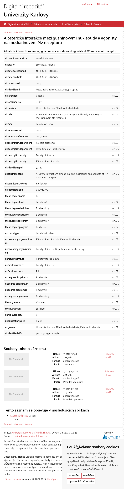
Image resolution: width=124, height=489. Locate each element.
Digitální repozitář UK (18, 24)
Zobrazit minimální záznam (18, 32)
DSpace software (12, 479)
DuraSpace (52, 479)
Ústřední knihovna (41, 432)
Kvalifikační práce (71, 24)
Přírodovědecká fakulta (45, 24)
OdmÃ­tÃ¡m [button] (88, 475)
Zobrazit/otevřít (109, 355)
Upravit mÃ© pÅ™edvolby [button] (81, 481)
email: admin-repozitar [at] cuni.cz (30, 436)
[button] (87, 4)
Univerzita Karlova (21, 432)
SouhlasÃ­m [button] (74, 475)
